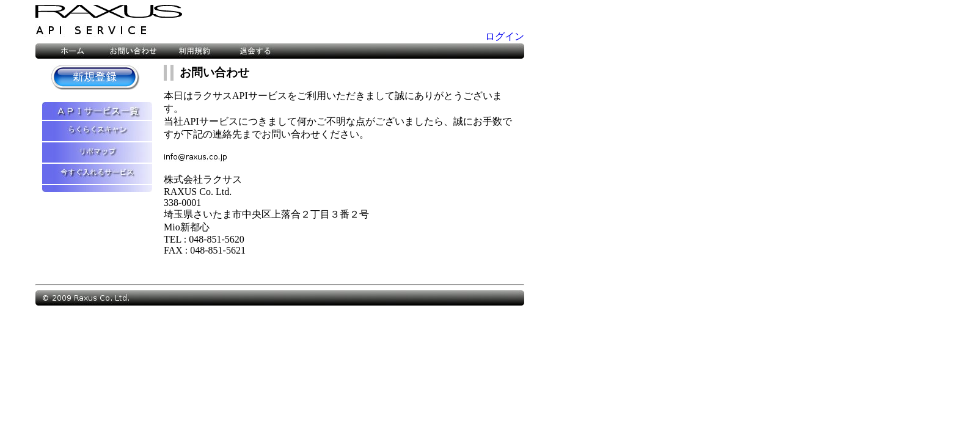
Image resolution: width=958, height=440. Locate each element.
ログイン (504, 36)
